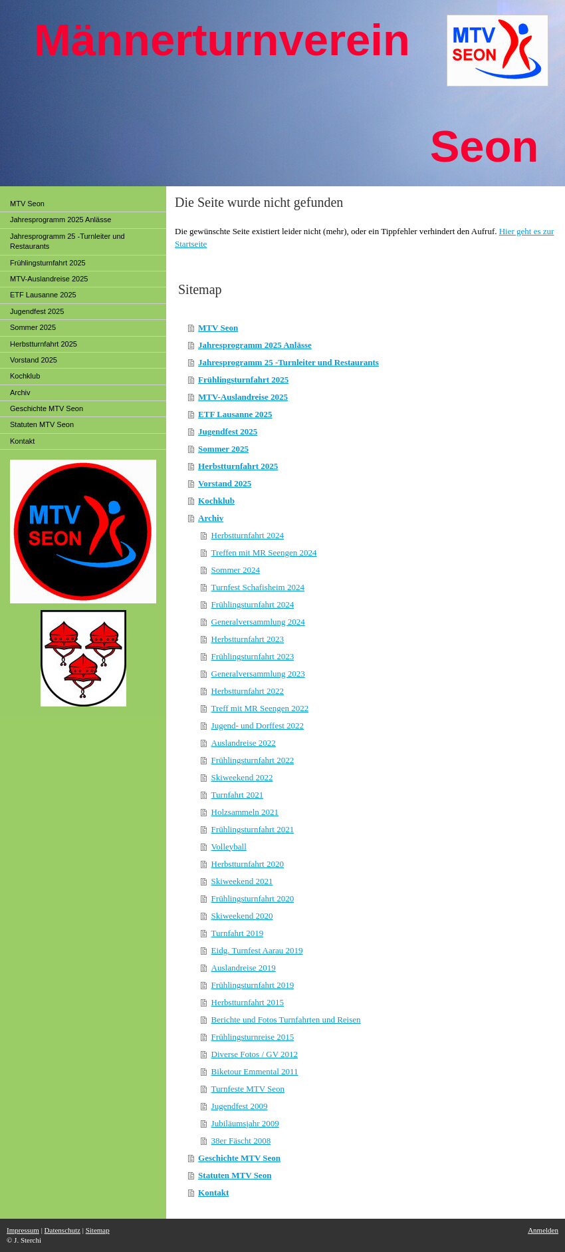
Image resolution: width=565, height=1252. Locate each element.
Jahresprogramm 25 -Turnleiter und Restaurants (288, 362)
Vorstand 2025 (224, 483)
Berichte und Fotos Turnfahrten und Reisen (286, 1019)
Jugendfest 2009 (239, 1106)
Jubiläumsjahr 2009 (245, 1123)
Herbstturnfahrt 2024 (247, 535)
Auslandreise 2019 (243, 968)
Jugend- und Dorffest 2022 (257, 725)
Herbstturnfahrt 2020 (247, 864)
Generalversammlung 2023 (258, 674)
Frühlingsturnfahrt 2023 (252, 656)
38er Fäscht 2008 (241, 1141)
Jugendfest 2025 (227, 431)
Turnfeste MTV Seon (248, 1089)
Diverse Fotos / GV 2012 (254, 1054)
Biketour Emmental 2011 (254, 1071)
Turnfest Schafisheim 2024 (257, 587)
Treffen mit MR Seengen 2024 (264, 552)
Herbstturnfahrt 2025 (238, 466)
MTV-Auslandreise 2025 (243, 397)
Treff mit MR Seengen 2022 (260, 708)
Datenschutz (62, 1230)
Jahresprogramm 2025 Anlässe (255, 345)
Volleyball (229, 847)
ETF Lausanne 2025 (235, 414)
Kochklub (216, 501)
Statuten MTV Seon (234, 1175)
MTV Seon (218, 328)
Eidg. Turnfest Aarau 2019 (257, 950)
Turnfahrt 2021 (237, 795)
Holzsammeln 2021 (245, 812)
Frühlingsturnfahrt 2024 (252, 604)
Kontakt (213, 1192)
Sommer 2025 (223, 449)
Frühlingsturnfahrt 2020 (252, 898)
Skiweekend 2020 (242, 916)
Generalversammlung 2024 (258, 622)
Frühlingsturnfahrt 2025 (243, 380)
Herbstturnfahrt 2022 (247, 691)
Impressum (23, 1230)
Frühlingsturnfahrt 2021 (252, 829)
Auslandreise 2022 (243, 743)
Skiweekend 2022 (242, 777)
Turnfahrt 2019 (237, 933)
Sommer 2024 (235, 570)
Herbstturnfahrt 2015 (247, 1002)
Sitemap (98, 1230)
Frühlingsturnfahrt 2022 (252, 760)
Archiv (210, 518)
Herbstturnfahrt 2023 (247, 639)
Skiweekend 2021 (242, 881)
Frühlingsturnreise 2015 (252, 1037)
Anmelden (543, 1230)
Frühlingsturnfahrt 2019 (252, 985)
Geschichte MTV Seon (239, 1158)
